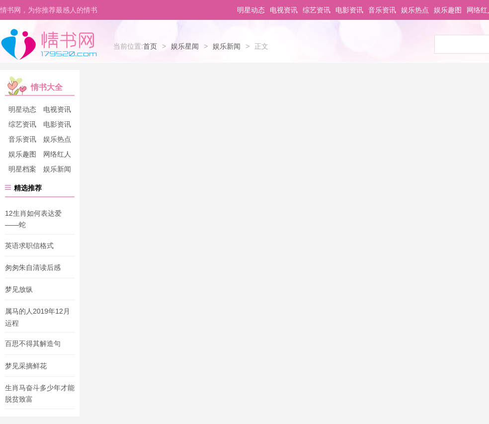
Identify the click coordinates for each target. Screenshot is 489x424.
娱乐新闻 (227, 46)
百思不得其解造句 (33, 344)
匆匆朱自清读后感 (33, 267)
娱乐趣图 (448, 10)
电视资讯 (284, 10)
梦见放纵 (19, 289)
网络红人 (57, 154)
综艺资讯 (316, 10)
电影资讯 (349, 10)
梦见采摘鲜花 (26, 366)
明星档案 (22, 169)
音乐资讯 (382, 10)
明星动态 (251, 10)
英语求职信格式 (29, 246)
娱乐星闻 (185, 46)
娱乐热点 (415, 10)
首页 (150, 46)
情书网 (48, 44)
